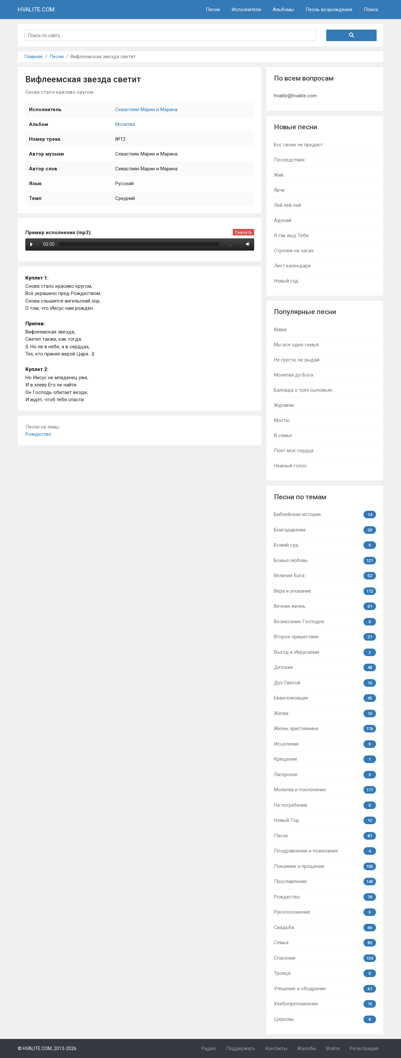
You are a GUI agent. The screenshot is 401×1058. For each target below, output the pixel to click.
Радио (208, 1048)
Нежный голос (290, 466)
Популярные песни (305, 312)
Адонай (282, 220)
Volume (247, 244)
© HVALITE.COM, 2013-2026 (47, 1048)
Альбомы (283, 9)
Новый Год (325, 820)
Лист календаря (292, 266)
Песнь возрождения (329, 9)
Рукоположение (325, 912)
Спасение (325, 958)
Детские (325, 667)
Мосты (281, 420)
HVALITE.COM (36, 9)
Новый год (286, 281)
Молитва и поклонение (325, 790)
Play (31, 244)
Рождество (38, 434)
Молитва (125, 124)
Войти (333, 1048)
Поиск (371, 9)
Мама (280, 329)
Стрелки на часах (293, 251)
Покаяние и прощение (325, 866)
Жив (278, 175)
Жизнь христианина (325, 728)
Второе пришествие (325, 637)
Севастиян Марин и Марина (146, 109)
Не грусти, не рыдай (296, 360)
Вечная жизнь (325, 606)
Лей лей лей (287, 205)
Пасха (325, 836)
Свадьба (325, 927)
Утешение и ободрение (325, 989)
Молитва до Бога (293, 375)
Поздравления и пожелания (325, 851)
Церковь (325, 1019)
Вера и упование (325, 591)
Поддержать (240, 1048)
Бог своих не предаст (298, 145)
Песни (213, 9)
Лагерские (325, 774)
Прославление (325, 881)
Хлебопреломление (325, 1004)
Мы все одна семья (296, 345)
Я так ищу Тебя (291, 235)
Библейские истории (325, 514)
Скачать (243, 232)
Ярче (279, 190)
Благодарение (325, 530)
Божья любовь (325, 560)
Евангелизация (325, 698)
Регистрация (364, 1048)
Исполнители (246, 9)
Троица (325, 973)
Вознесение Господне (325, 622)
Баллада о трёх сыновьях (303, 390)
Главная (33, 57)
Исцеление (325, 744)
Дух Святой (325, 683)
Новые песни (295, 127)
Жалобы (306, 1048)
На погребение (325, 805)
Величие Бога (325, 575)
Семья (325, 943)
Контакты (276, 1048)
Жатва (325, 713)
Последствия (289, 160)
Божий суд (325, 545)
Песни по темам (300, 497)
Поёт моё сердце (294, 451)
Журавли (284, 405)
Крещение (325, 759)
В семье (283, 435)
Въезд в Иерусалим (325, 652)
